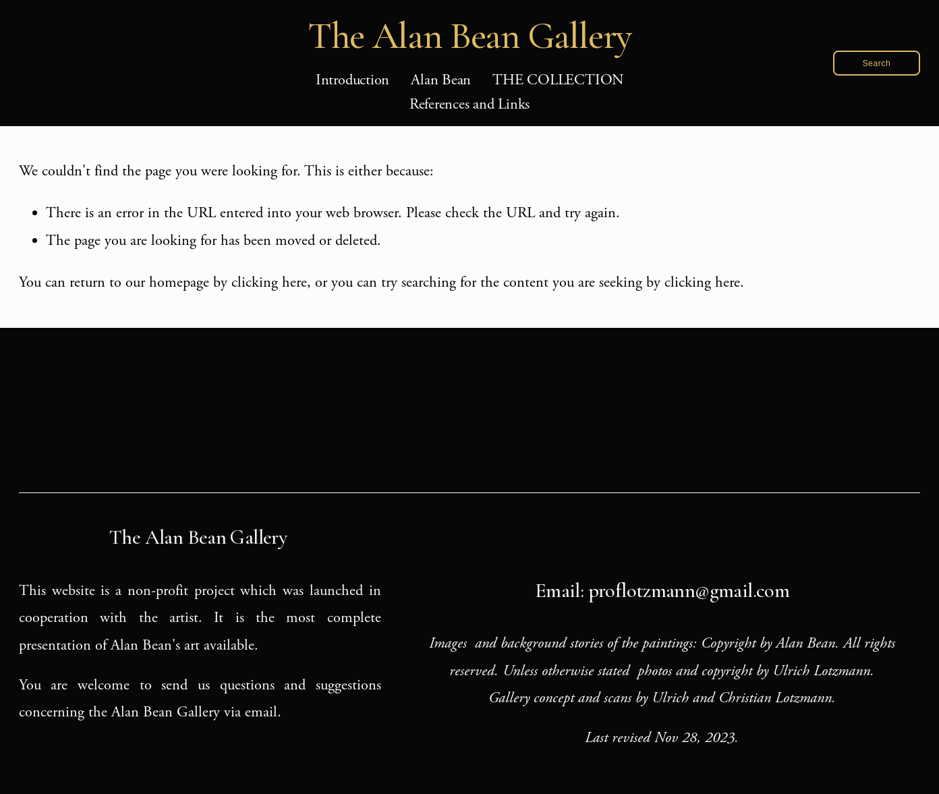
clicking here (269, 282)
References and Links (469, 104)
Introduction (352, 80)
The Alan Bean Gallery (470, 36)
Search (876, 63)
